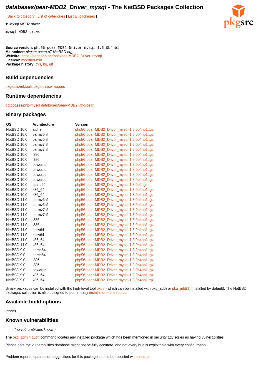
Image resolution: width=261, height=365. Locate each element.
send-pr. (144, 359)
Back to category (21, 16)
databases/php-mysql (22, 108)
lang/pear (86, 108)
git (51, 67)
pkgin (101, 291)
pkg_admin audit (26, 340)
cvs (38, 67)
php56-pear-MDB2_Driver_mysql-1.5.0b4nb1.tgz (114, 132)
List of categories (51, 16)
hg (45, 67)
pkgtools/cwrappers (49, 89)
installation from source (108, 295)
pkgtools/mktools (19, 89)
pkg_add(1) (181, 291)
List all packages (81, 16)
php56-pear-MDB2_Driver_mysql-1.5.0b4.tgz (111, 187)
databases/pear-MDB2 (59, 108)
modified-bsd (31, 63)
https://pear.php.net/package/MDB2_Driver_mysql (62, 58)
